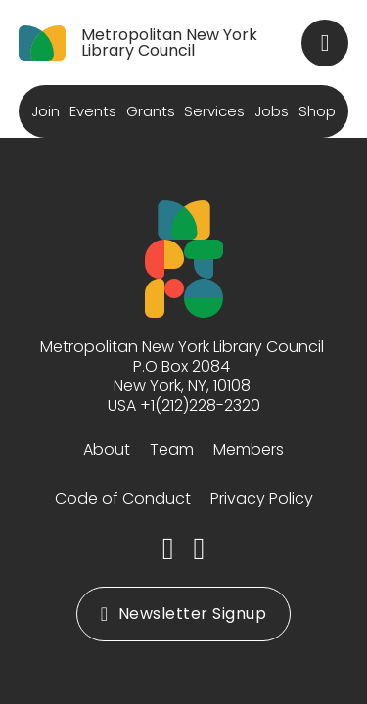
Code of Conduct (123, 498)
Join (45, 111)
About (106, 449)
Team (172, 449)
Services (214, 111)
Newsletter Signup (183, 613)
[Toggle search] (324, 43)
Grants (150, 111)
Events (92, 111)
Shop (317, 111)
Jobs (271, 111)
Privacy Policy (261, 498)
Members (248, 449)
